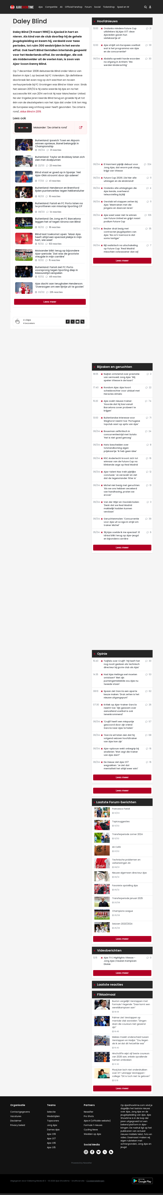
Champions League (122, 911)
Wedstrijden (53, 1116)
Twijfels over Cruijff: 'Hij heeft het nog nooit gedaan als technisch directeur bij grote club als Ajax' (120, 664)
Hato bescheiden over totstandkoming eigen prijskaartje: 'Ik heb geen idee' (118, 448)
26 (148, 704)
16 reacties (54, 196)
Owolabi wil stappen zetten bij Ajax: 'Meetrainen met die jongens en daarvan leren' (118, 205)
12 (148, 471)
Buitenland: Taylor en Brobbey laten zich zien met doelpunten (60, 158)
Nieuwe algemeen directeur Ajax (129, 872)
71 (148, 417)
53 (148, 674)
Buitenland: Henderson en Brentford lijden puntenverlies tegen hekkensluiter (59, 189)
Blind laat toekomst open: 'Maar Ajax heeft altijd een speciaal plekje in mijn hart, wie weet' (58, 237)
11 (149, 177)
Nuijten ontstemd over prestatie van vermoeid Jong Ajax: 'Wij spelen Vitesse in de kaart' (119, 377)
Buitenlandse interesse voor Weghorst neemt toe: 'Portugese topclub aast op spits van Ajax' (120, 421)
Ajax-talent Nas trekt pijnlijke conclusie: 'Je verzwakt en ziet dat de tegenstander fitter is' (118, 475)
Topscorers (53, 1120)
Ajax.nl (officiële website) (97, 1120)
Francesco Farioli (121, 808)
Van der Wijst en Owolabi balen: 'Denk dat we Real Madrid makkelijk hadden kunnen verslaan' (119, 506)
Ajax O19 (51, 1134)
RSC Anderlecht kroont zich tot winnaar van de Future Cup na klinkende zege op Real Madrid (119, 461)
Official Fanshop (72, 6)
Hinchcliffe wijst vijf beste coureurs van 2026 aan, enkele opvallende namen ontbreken (130, 1056)
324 (147, 164)
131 (148, 45)
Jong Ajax (52, 1125)
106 (148, 215)
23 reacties (55, 165)
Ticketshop (109, 6)
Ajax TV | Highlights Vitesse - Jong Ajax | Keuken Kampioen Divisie (118, 961)
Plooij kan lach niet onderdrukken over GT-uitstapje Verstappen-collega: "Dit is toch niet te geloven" (131, 1073)
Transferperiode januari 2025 (127, 898)
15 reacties (54, 260)
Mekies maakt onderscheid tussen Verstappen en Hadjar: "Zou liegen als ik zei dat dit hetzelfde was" (130, 1040)
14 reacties (55, 211)
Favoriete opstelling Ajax (125, 885)
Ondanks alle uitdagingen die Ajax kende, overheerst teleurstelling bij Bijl (118, 191)
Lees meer (122, 260)
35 (148, 228)
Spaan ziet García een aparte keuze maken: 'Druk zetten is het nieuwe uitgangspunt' (119, 694)
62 (148, 691)
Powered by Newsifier (81, 1163)
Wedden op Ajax (92, 1134)
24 (148, 431)
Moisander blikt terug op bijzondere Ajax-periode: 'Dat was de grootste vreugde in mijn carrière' (57, 253)
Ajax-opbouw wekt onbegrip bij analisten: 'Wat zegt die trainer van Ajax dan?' (119, 752)
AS (61, 6)
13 (148, 485)
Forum (88, 6)
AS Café (116, 847)
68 (148, 735)
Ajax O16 (51, 1142)
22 (148, 387)
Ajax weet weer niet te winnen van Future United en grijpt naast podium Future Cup (120, 218)
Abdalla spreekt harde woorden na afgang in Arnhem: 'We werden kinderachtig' (120, 62)
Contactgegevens (20, 1111)
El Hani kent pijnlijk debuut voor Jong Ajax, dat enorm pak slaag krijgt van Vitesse (120, 167)
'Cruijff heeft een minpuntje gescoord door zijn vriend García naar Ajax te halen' (117, 725)
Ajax (40, 6)
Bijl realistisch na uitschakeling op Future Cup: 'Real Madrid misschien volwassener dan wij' (119, 248)
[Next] (50, 302)
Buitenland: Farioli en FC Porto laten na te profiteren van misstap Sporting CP (59, 205)
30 (148, 58)
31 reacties (55, 150)
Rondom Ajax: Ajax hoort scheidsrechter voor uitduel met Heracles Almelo (120, 390)
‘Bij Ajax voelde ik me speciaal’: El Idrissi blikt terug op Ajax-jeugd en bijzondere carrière (120, 535)
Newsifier (88, 1111)
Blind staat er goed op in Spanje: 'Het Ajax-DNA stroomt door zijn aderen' (58, 174)
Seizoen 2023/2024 (122, 923)
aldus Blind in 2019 (30, 111)
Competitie (50, 6)
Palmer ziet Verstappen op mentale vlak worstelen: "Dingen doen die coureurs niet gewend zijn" (129, 1022)
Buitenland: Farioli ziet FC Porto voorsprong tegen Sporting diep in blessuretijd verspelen (56, 270)
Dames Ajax (53, 1129)
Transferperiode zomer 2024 (127, 834)
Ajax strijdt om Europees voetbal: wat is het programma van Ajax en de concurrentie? (120, 48)
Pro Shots (89, 1116)
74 (148, 401)
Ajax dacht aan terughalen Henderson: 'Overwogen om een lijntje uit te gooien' (59, 285)
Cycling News (91, 1129)
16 (148, 458)
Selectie (51, 1111)
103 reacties (55, 243)
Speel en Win (124, 6)
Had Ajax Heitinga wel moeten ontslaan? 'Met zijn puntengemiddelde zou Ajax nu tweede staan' (119, 679)
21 (148, 28)
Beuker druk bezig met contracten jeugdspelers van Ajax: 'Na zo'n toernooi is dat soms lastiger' (118, 233)
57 (148, 721)
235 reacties (56, 292)
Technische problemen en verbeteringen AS (126, 861)
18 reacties (54, 227)
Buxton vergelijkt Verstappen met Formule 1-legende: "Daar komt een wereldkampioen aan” (131, 1004)
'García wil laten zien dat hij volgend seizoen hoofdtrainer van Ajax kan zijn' (118, 738)
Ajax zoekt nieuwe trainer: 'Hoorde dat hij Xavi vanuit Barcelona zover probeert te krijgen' (118, 405)
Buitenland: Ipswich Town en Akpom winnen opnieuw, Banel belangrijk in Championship (57, 143)
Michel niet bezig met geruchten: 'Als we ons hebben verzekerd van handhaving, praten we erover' (120, 490)
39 (148, 518)
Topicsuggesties (121, 821)
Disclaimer (15, 1120)
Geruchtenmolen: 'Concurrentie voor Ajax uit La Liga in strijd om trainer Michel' (119, 522)
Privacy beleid (17, 1125)
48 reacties (55, 276)
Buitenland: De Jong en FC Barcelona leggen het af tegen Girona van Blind (58, 220)
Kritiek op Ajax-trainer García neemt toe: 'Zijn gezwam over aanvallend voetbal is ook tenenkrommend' (118, 709)
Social (97, 6)
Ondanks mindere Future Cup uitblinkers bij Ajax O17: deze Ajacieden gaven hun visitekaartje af (118, 33)
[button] (145, 7)
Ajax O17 (51, 1138)
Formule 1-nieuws (93, 1125)
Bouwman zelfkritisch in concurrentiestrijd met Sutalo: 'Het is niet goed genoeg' (118, 434)
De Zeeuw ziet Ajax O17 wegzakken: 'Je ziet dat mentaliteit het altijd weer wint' (119, 765)
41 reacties (55, 180)
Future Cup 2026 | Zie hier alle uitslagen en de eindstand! (118, 179)
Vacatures (15, 1116)
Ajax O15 (51, 1147)
